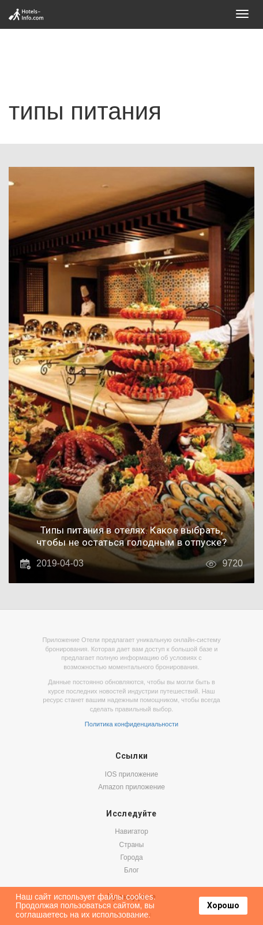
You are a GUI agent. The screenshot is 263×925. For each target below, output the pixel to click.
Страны (131, 845)
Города (131, 857)
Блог (131, 870)
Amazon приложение (131, 787)
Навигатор (131, 831)
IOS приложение (131, 774)
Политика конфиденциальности (131, 724)
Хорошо (223, 905)
